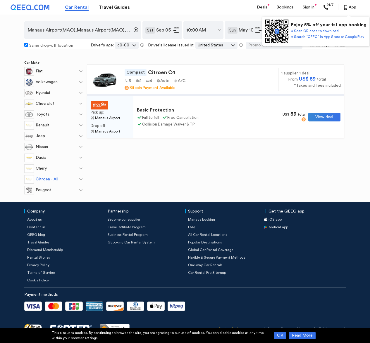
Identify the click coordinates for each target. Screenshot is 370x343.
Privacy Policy (38, 265)
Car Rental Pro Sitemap (207, 272)
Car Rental (77, 7)
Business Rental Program (128, 234)
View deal (324, 117)
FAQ (191, 227)
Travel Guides (114, 7)
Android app (278, 227)
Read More (302, 335)
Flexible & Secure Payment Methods (216, 257)
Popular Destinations (205, 242)
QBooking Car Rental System (131, 242)
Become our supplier (124, 219)
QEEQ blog (36, 234)
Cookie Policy (38, 280)
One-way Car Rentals (205, 265)
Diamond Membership (45, 250)
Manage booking (201, 219)
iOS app (275, 219)
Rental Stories (38, 257)
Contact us (36, 227)
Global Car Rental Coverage (210, 250)
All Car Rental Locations (207, 234)
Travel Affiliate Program (127, 227)
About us (34, 219)
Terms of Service (41, 272)
